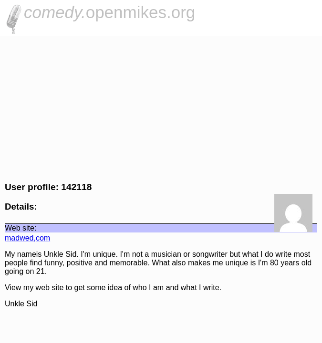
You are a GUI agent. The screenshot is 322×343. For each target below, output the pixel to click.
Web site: (20, 228)
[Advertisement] (161, 107)
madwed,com (27, 238)
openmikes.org (109, 12)
